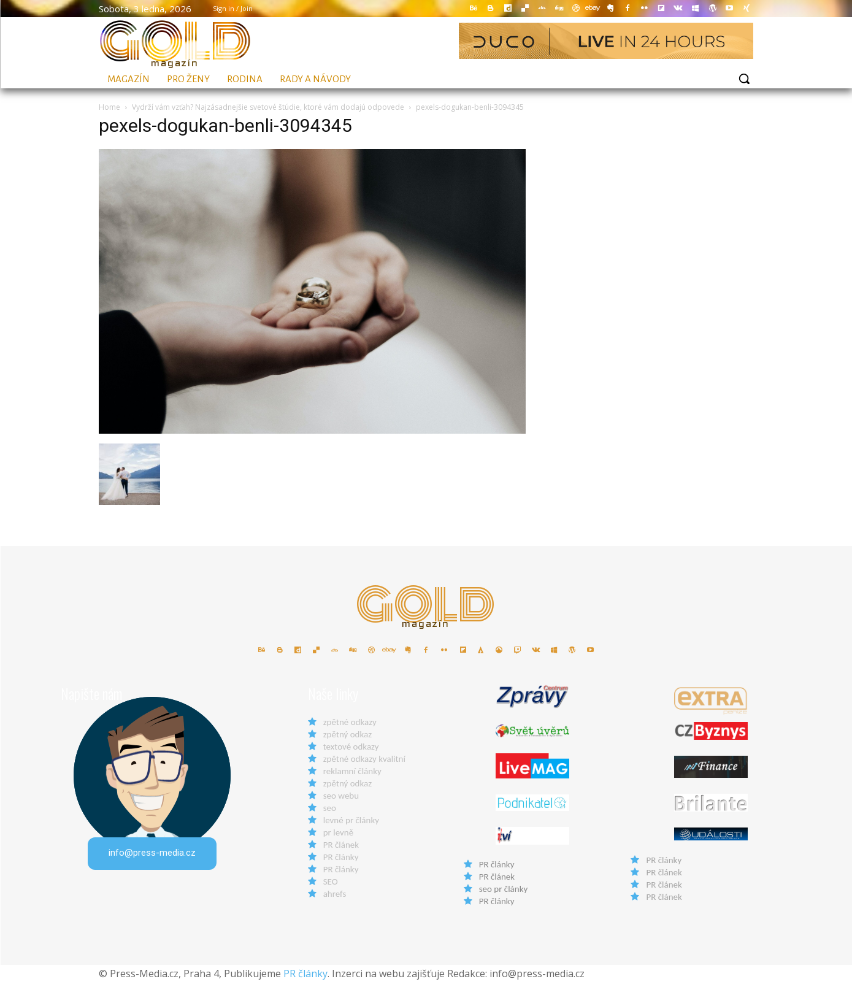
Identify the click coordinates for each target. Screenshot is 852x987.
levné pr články (351, 825)
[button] (744, 78)
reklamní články (352, 776)
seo (329, 812)
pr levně (338, 837)
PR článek (341, 849)
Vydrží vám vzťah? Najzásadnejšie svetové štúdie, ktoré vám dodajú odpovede (268, 107)
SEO (330, 886)
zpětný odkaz (347, 739)
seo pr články (503, 893)
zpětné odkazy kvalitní (364, 763)
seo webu (341, 800)
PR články (341, 861)
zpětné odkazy (350, 726)
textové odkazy (351, 751)
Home (109, 107)
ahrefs (335, 898)
